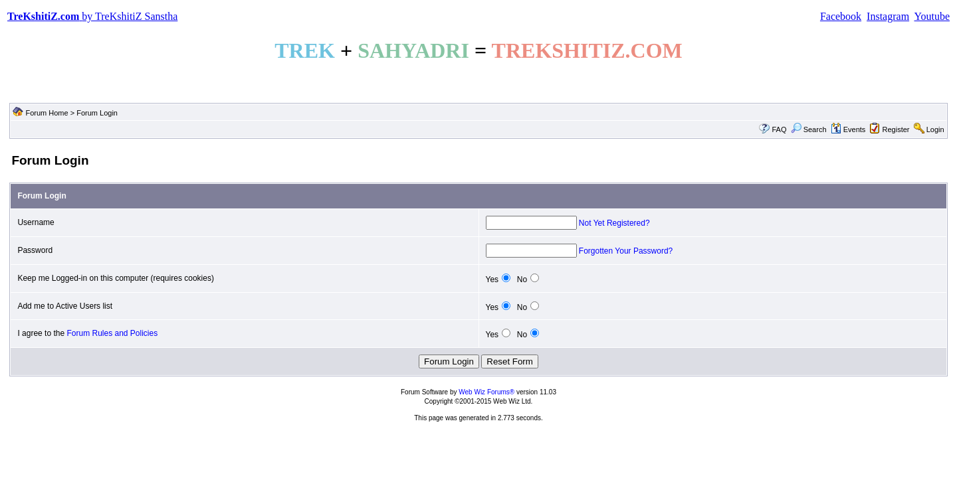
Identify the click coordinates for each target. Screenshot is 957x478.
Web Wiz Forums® (486, 392)
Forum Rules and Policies (112, 333)
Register (896, 129)
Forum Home (46, 113)
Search (809, 129)
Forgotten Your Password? (626, 251)
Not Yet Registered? (614, 223)
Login (935, 129)
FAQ (779, 129)
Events (848, 129)
